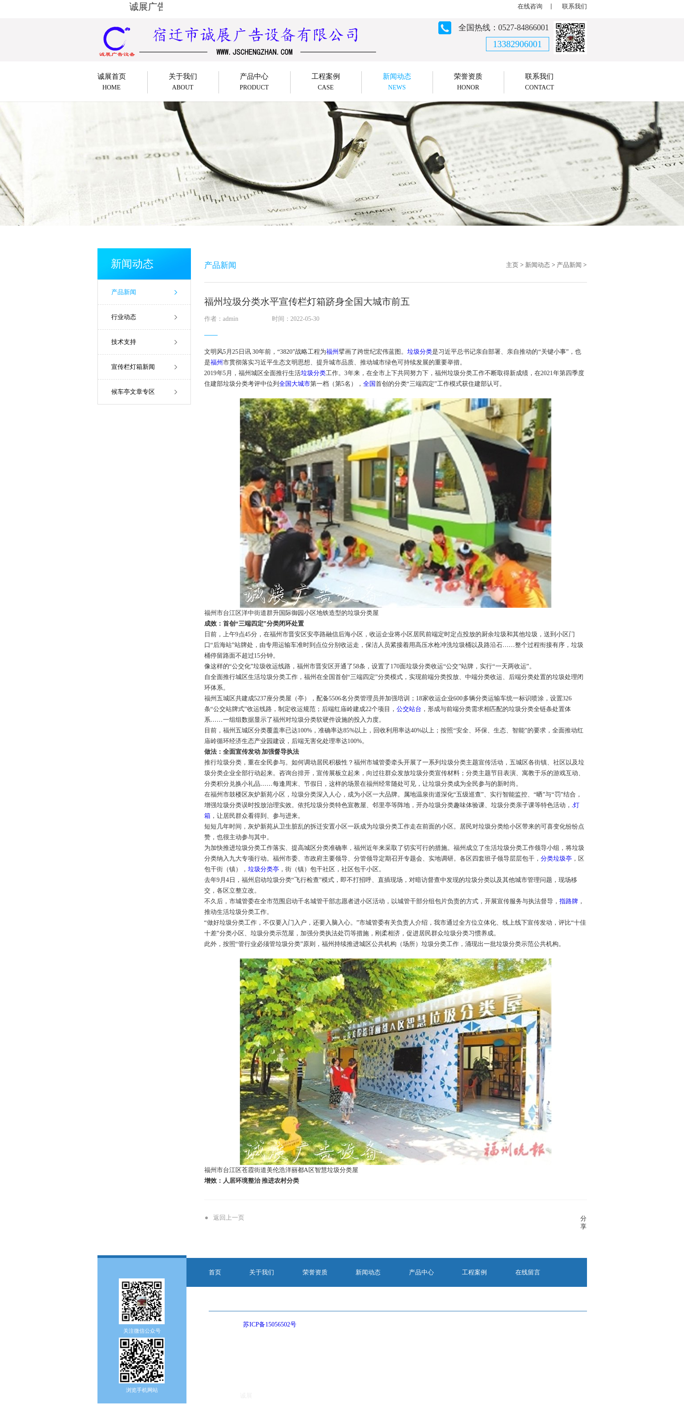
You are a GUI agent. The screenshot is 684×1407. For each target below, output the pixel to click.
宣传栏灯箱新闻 (133, 367)
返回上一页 (228, 1217)
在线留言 (527, 1272)
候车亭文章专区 (133, 391)
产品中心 (421, 1272)
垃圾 (413, 351)
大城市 (300, 383)
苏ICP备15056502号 (269, 1324)
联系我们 (574, 6)
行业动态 (123, 317)
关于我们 (261, 1272)
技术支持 (123, 342)
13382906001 (517, 44)
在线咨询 (530, 6)
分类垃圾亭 (556, 858)
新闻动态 (537, 265)
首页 (215, 1272)
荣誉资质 (315, 1272)
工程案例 (474, 1272)
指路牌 (568, 901)
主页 (512, 265)
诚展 (246, 1395)
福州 (332, 351)
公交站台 (409, 709)
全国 (285, 383)
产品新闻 (123, 292)
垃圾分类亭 (263, 869)
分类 (426, 351)
